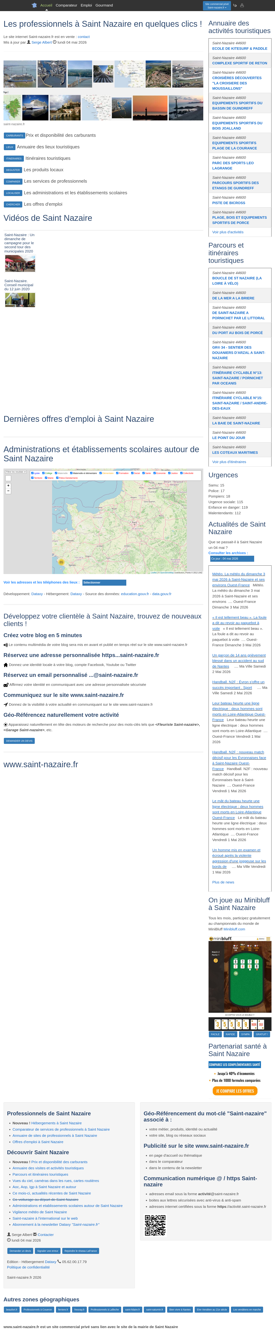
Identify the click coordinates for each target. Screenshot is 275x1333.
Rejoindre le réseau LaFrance (81, 1250)
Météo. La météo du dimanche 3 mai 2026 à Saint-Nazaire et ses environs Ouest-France (238, 579)
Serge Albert (42, 42)
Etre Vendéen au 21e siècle (212, 1309)
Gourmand (104, 5)
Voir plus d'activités (228, 232)
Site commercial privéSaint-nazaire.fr (217, 6)
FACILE (215, 1034)
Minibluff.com (234, 929)
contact (84, 37)
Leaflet (154, 672)
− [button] (8, 591)
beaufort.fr (11, 1309)
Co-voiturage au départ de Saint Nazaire (46, 1199)
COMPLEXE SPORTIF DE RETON (239, 63)
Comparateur (66, 5)
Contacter (46, 1235)
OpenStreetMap (167, 672)
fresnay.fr (79, 1309)
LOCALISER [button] (13, 193)
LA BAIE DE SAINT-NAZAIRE (236, 423)
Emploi (86, 5)
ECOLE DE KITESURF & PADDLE (239, 48)
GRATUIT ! (262, 1034)
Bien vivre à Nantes (180, 1309)
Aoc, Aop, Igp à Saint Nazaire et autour (44, 1187)
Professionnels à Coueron (38, 1309)
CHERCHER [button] (13, 204)
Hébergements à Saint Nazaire (56, 1123)
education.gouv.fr (135, 694)
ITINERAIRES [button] (14, 158)
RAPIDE (230, 1034)
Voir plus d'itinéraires (229, 462)
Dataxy (37, 694)
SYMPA (245, 1034)
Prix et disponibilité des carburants (59, 1162)
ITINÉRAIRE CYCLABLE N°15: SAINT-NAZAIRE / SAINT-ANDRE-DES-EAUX (239, 403)
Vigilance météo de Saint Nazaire (40, 1212)
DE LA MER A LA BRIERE (233, 298)
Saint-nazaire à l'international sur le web (45, 1218)
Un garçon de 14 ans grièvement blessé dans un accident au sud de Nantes (239, 660)
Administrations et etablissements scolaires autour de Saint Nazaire (68, 1206)
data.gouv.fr (161, 694)
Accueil (46, 5)
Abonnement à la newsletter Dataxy (56, 1224)
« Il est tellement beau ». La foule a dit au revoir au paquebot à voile (239, 622)
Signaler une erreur (47, 1250)
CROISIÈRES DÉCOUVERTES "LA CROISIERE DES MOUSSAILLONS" (237, 83)
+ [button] (8, 586)
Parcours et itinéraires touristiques (40, 1174)
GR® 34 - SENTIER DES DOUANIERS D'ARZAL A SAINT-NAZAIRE (238, 352)
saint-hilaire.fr (132, 1309)
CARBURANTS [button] (14, 135)
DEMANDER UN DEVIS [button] (19, 840)
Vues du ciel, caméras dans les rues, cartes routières (56, 1181)
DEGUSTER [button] (13, 170)
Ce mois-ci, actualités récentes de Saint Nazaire (52, 1193)
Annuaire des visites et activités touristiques (48, 1168)
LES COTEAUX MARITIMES (235, 452)
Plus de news (223, 882)
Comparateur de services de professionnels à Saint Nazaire (61, 1129)
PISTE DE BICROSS (228, 203)
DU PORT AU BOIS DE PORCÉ (237, 333)
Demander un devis (20, 1250)
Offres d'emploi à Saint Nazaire (38, 1142)
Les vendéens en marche (247, 1309)
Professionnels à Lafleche (105, 1309)
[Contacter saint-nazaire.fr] (241, 5)
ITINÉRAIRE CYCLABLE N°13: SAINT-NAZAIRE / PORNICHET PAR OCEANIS (237, 378)
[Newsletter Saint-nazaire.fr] (234, 5)
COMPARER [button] (13, 181)
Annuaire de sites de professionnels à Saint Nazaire (55, 1135)
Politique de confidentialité (28, 1267)
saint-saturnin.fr (154, 1309)
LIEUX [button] (9, 147)
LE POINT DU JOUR (228, 438)
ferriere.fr (63, 1309)
